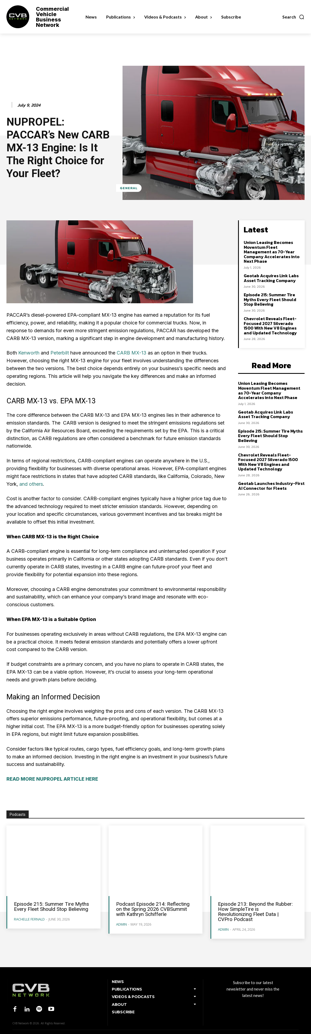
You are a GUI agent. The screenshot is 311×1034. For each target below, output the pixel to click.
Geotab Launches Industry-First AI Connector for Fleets (271, 485)
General (129, 188)
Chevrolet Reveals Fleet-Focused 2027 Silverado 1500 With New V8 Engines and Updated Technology (270, 325)
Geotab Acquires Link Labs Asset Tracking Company (271, 278)
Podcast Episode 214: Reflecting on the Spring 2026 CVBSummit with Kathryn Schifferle (153, 909)
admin (121, 924)
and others (31, 484)
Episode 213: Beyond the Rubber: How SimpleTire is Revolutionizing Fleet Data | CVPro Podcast (255, 911)
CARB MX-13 (131, 353)
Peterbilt (59, 353)
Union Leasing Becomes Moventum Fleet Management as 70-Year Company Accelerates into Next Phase (271, 251)
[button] (293, 17)
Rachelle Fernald (29, 919)
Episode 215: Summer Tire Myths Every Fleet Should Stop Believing (270, 299)
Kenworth (28, 353)
